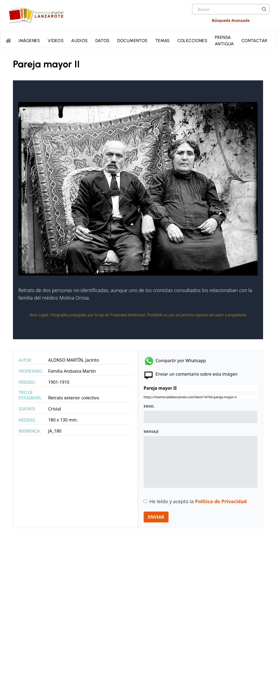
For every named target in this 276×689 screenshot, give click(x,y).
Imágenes (29, 40)
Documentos (132, 40)
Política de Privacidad (221, 501)
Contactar (254, 40)
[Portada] (8, 40)
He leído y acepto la (198, 501)
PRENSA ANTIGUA (224, 40)
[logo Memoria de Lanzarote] (37, 15)
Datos (102, 40)
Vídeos (56, 40)
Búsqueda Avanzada (231, 20)
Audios (79, 40)
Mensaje (151, 432)
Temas (162, 40)
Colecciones (192, 40)
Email (149, 406)
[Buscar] (264, 9)
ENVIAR (156, 517)
